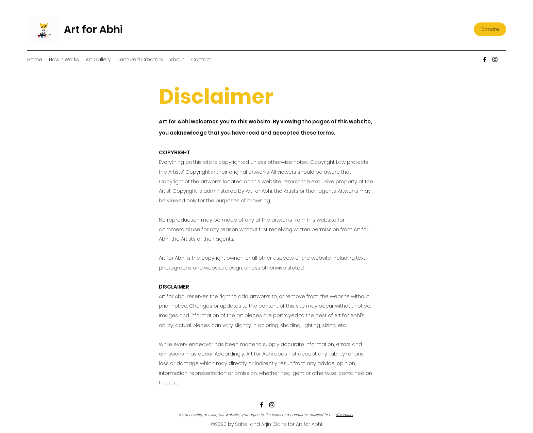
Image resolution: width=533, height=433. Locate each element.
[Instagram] (495, 59)
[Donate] (490, 29)
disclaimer (344, 414)
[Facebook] (484, 59)
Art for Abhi (93, 29)
